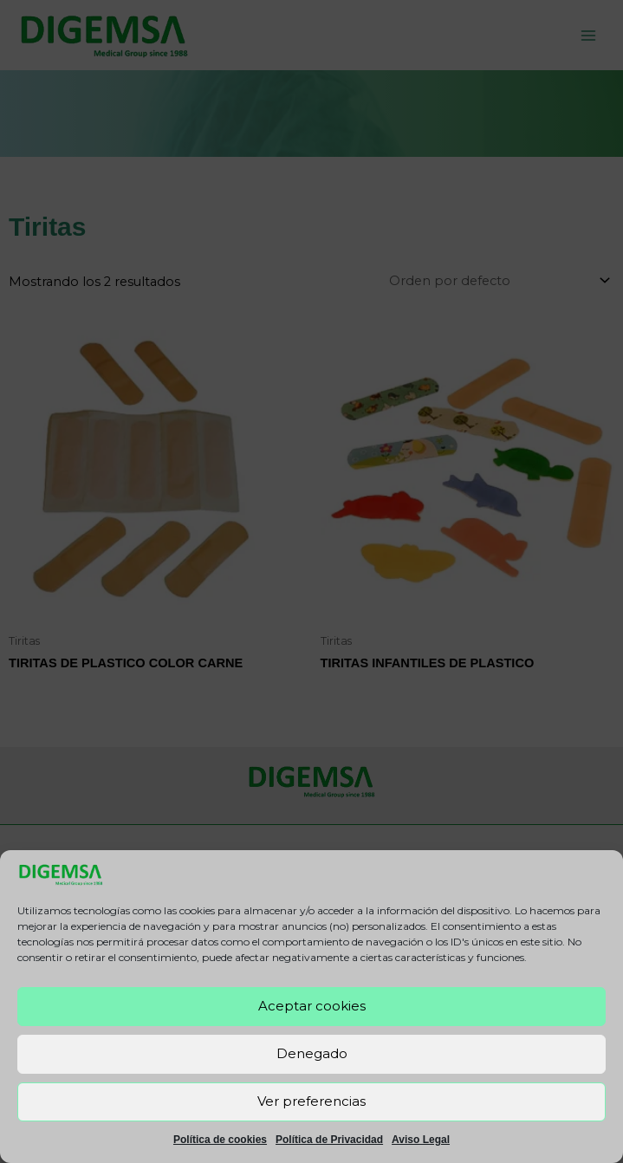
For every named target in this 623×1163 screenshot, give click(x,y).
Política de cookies (220, 1140)
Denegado (311, 1053)
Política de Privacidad (329, 1140)
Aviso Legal (421, 1140)
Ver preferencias (311, 1101)
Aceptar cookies (312, 1005)
